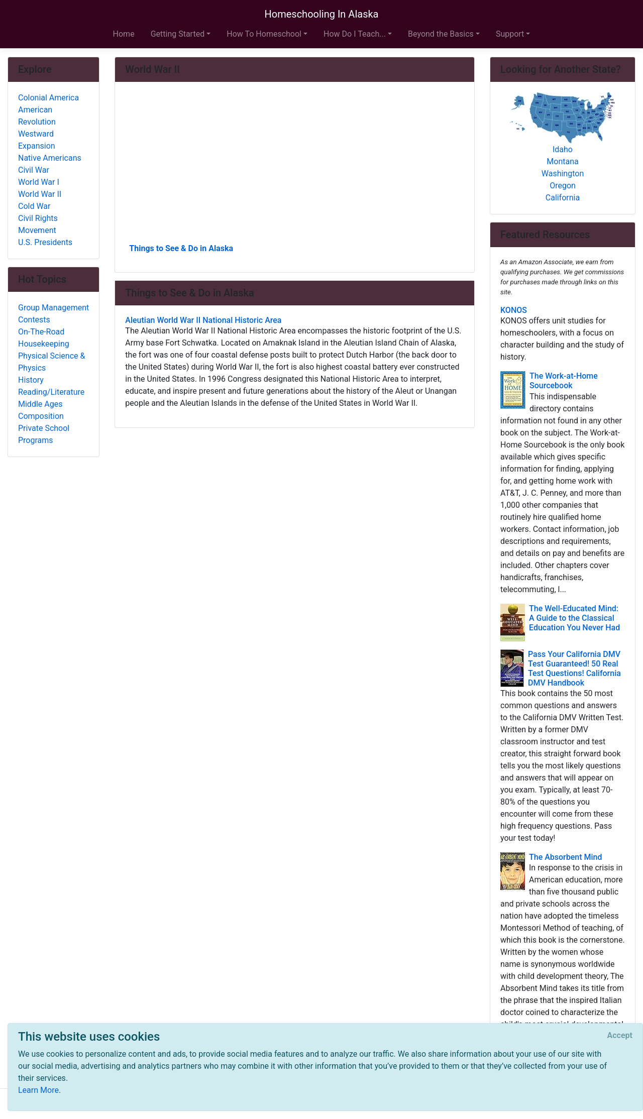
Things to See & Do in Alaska (181, 248)
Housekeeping (43, 344)
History (31, 380)
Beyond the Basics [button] (441, 34)
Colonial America (48, 97)
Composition (41, 416)
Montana (562, 161)
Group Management (53, 307)
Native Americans (49, 158)
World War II (39, 194)
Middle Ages (40, 404)
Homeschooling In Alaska (322, 14)
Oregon (563, 185)
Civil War (33, 170)
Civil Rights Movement (38, 224)
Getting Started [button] (178, 34)
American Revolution (37, 116)
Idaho (563, 149)
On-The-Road (41, 332)
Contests (34, 319)
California (563, 197)
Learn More (38, 1090)
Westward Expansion (36, 140)
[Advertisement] (294, 166)
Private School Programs (43, 434)
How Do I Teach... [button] (355, 34)
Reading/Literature (51, 392)
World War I (38, 182)
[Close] (619, 1036)
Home (124, 34)
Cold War (34, 206)
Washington (563, 173)
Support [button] (510, 34)
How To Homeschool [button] (264, 34)
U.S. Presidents (45, 242)
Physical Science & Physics (51, 362)
